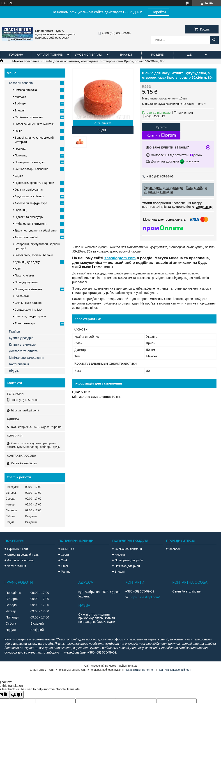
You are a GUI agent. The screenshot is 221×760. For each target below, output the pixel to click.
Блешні (20, 110)
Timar (64, 566)
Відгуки (14, 371)
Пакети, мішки (24, 275)
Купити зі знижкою (22, 344)
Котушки (20, 96)
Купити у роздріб (21, 338)
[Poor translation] (16, 695)
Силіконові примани (128, 549)
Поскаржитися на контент (140, 669)
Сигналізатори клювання (31, 169)
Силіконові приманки (29, 117)
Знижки (125, 54)
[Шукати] (214, 40)
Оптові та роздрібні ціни (23, 554)
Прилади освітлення (28, 289)
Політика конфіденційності (174, 669)
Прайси (14, 331)
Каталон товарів (21, 83)
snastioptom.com (120, 258)
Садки (19, 175)
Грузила (20, 148)
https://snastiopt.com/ (25, 410)
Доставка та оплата (23, 351)
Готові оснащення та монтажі (34, 124)
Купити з (161, 135)
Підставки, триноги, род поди (34, 182)
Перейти (159, 12)
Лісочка (120, 554)
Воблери (20, 103)
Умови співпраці (88, 54)
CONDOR (67, 549)
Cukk (64, 560)
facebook (175, 549)
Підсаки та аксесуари (29, 217)
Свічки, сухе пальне (28, 302)
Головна (16, 54)
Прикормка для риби (129, 560)
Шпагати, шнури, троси (30, 316)
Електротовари (25, 323)
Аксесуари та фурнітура (31, 203)
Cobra (65, 554)
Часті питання (19, 364)
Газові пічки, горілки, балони (34, 255)
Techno (65, 571)
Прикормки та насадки (30, 162)
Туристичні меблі (26, 237)
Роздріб (157, 54)
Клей (18, 268)
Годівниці (21, 210)
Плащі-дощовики (26, 282)
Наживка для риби (127, 566)
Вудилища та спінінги (29, 196)
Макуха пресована (25, 61)
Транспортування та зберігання (36, 230)
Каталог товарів (50, 54)
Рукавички (22, 296)
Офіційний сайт (17, 549)
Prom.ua (132, 665)
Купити (161, 127)
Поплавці (21, 155)
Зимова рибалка (26, 90)
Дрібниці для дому (27, 262)
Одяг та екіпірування (29, 189)
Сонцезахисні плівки (28, 309)
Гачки (18, 130)
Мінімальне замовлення (26, 357)
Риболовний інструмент (31, 223)
